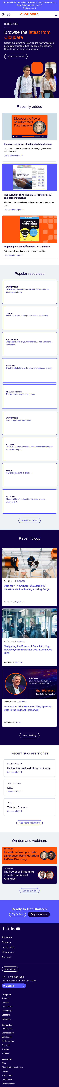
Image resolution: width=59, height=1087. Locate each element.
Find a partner (8, 1041)
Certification (7, 1029)
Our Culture (7, 1007)
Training (5, 1049)
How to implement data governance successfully (27, 316)
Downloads (6, 1037)
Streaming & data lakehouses (18, 420)
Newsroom (8, 952)
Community (7, 1080)
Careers (6, 942)
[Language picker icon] (8, 14)
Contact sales (8, 1033)
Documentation (8, 1084)
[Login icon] (3, 14)
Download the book (14, 255)
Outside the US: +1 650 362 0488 (19, 980)
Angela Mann (19, 602)
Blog (4, 1063)
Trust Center (7, 1076)
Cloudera (18, 722)
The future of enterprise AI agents (20, 394)
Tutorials (5, 1053)
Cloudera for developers (12, 1067)
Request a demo (39, 914)
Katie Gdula (19, 662)
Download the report (14, 210)
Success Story (13, 772)
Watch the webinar (13, 156)
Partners (6, 957)
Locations (6, 1015)
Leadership (8, 947)
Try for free (17, 914)
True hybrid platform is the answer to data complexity (29, 368)
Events (5, 1071)
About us (7, 937)
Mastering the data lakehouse (18, 473)
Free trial (6, 1045)
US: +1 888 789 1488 (13, 977)
